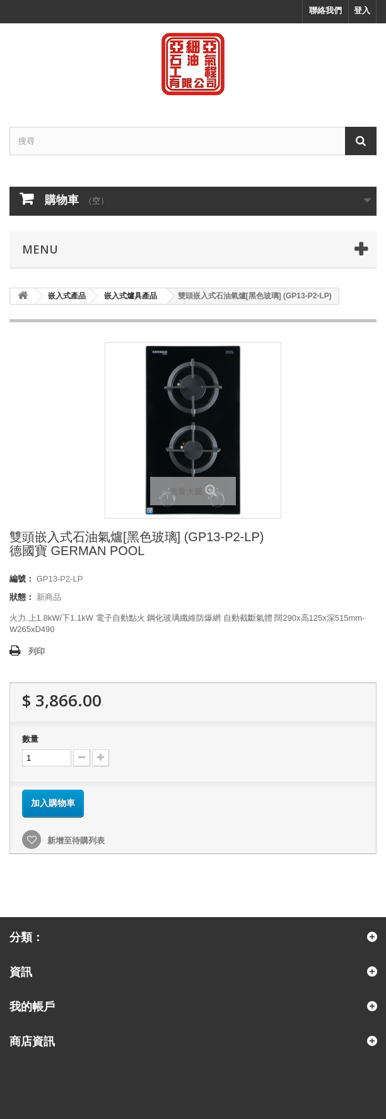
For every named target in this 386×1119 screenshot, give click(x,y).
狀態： (21, 597)
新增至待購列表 (75, 840)
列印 (36, 651)
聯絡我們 (325, 10)
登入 (362, 10)
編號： (21, 578)
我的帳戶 (32, 1006)
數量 (30, 739)
